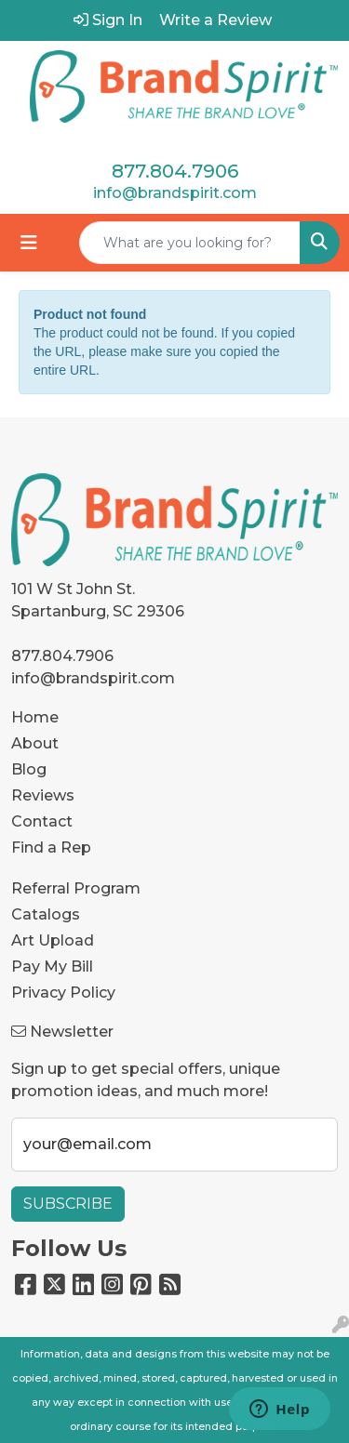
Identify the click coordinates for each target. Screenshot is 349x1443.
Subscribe (68, 1203)
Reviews (42, 795)
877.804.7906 (175, 171)
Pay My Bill (52, 966)
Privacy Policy (63, 992)
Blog (29, 769)
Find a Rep (51, 847)
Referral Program (76, 888)
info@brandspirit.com (175, 193)
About (35, 743)
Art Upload (52, 940)
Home (35, 717)
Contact (42, 821)
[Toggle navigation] (28, 243)
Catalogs (45, 914)
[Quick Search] (190, 242)
